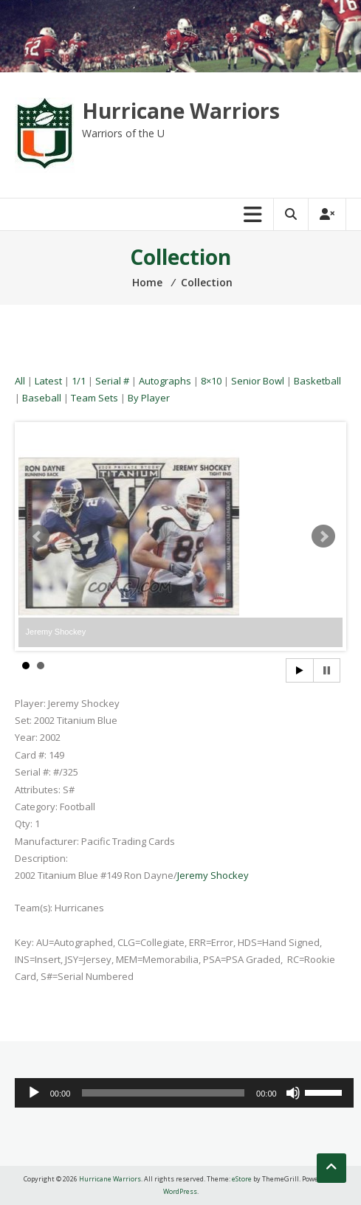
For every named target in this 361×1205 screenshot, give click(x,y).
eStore (242, 1179)
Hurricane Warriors (181, 111)
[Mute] (293, 1092)
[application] (184, 1093)
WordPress (180, 1191)
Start (299, 670)
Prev (37, 536)
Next (323, 536)
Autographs (165, 380)
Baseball (41, 397)
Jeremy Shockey (213, 875)
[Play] (34, 1092)
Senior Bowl (257, 380)
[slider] (163, 1093)
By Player (149, 397)
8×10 (211, 380)
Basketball (317, 380)
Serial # (112, 380)
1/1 (79, 380)
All (20, 380)
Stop (326, 670)
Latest (48, 380)
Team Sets (94, 397)
